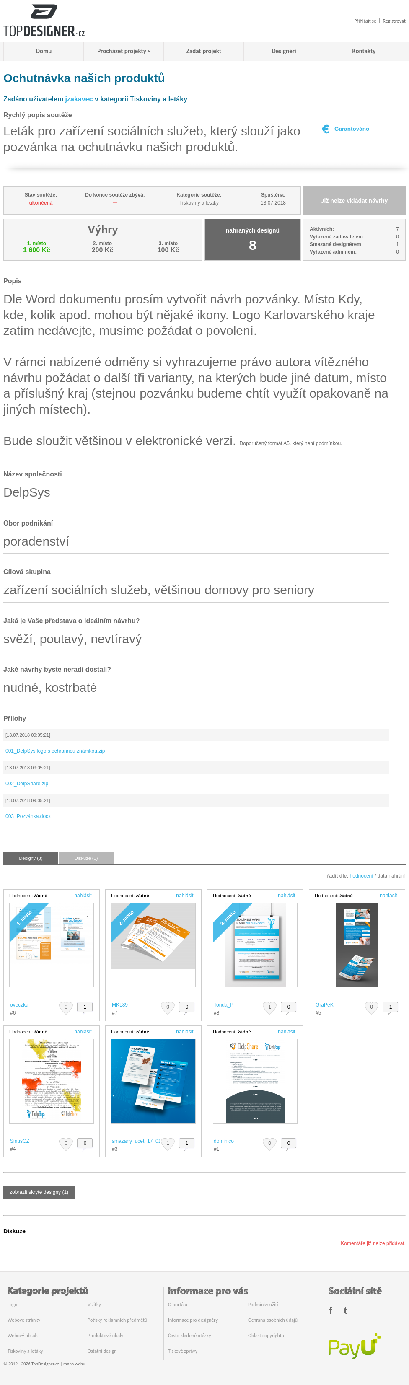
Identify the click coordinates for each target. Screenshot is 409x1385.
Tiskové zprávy (182, 1351)
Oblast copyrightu (266, 1335)
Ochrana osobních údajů (273, 1320)
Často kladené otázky (189, 1335)
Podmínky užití (263, 1304)
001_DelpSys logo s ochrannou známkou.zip (55, 751)
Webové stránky (24, 1320)
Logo (12, 1304)
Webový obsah (23, 1335)
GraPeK (325, 1005)
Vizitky (94, 1304)
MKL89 (120, 1005)
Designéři (284, 51)
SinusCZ (19, 1141)
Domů (44, 51)
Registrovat (394, 21)
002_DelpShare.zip (26, 784)
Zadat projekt (203, 51)
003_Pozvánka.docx (28, 816)
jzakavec (79, 99)
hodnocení (361, 876)
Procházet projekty (121, 51)
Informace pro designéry (193, 1320)
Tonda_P (223, 1005)
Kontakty (364, 51)
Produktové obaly (105, 1335)
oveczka (19, 1005)
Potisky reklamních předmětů (117, 1320)
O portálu (177, 1304)
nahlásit (82, 895)
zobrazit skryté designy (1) (39, 1192)
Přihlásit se (365, 21)
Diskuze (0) (86, 858)
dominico (224, 1141)
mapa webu (74, 1364)
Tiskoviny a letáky (25, 1351)
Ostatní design (102, 1351)
